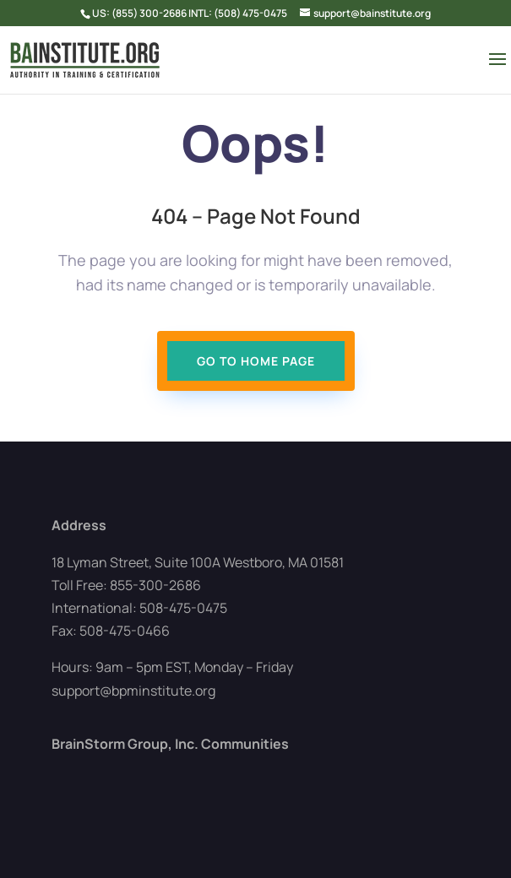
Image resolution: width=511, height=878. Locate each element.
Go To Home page (256, 361)
